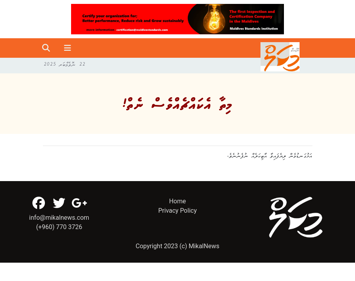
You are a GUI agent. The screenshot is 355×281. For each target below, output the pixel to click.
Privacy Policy (177, 210)
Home (177, 201)
